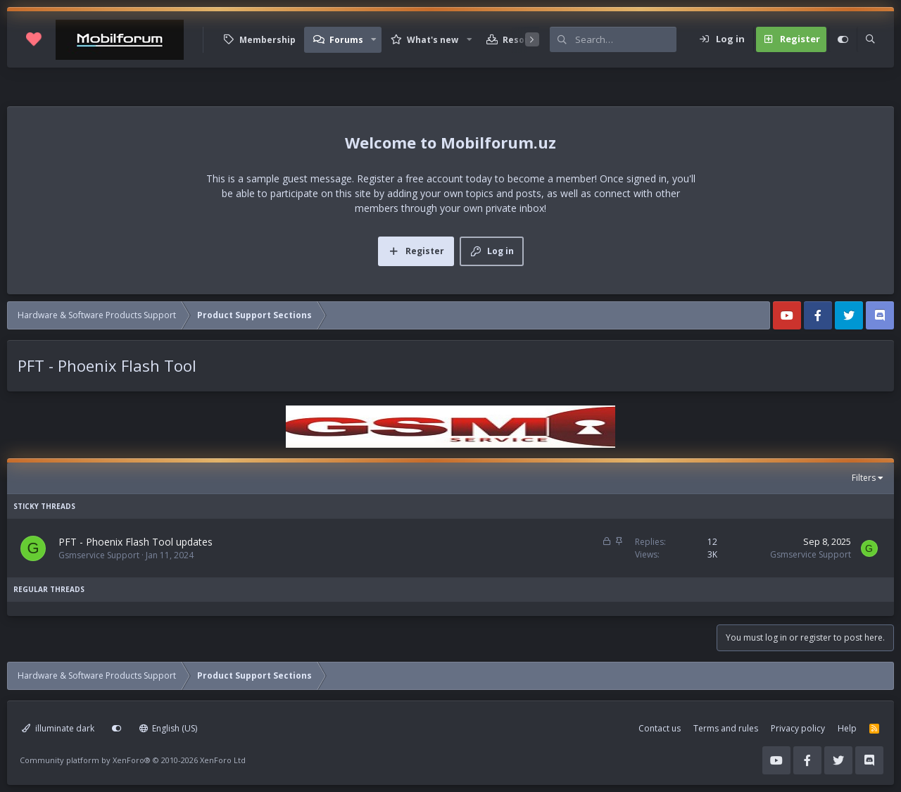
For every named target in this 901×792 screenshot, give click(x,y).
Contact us (659, 728)
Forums (346, 40)
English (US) (168, 728)
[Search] (625, 39)
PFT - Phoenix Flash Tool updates (135, 541)
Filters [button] (864, 478)
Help (847, 728)
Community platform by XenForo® (133, 760)
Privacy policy (798, 728)
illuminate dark (58, 728)
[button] (374, 40)
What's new (432, 40)
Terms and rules (725, 728)
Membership (267, 40)
